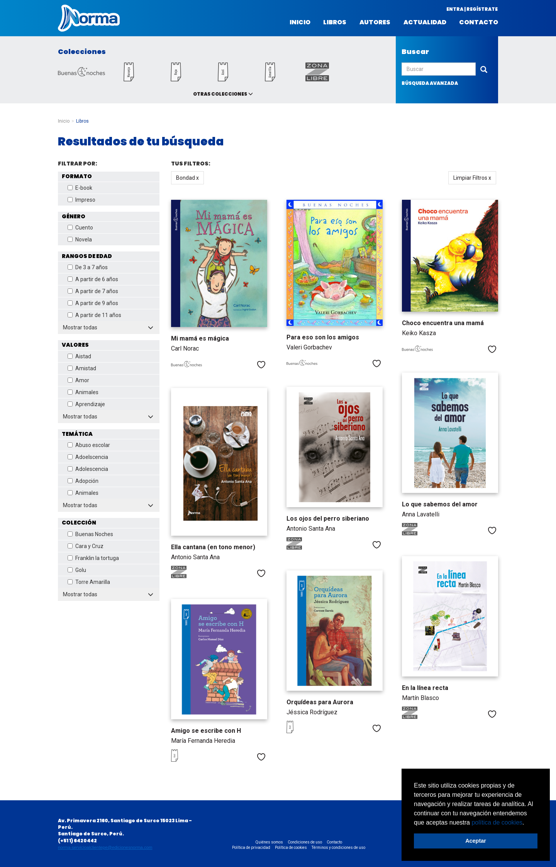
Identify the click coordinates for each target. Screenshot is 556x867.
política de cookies (496, 822)
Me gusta (261, 364)
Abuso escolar (89, 445)
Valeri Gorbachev (309, 347)
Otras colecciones (220, 94)
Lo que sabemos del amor (440, 504)
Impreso (81, 200)
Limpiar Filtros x (472, 178)
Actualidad (424, 22)
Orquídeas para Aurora (319, 702)
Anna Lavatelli (420, 514)
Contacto (478, 22)
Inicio (300, 22)
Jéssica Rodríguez (311, 712)
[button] (527, 823)
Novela (80, 239)
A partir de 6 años (93, 279)
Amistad (82, 368)
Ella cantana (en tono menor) (213, 547)
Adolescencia (88, 469)
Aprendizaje (86, 404)
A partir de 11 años (94, 315)
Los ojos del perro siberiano (327, 518)
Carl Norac (185, 348)
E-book (80, 188)
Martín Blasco (420, 698)
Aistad (79, 356)
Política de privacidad (251, 847)
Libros (334, 22)
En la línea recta (425, 688)
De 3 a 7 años (88, 267)
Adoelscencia (88, 457)
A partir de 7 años (93, 291)
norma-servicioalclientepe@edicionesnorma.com (105, 847)
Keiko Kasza (419, 333)
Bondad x (187, 178)
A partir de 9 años (93, 303)
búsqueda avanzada (430, 83)
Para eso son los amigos (322, 337)
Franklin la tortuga (93, 558)
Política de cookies (291, 847)
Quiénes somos (269, 842)
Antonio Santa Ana (310, 528)
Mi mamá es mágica (200, 338)
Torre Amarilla (89, 582)
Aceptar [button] (475, 841)
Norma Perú (89, 18)
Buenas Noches (90, 534)
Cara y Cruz (85, 546)
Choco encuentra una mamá (443, 323)
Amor (78, 380)
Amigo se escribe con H (206, 730)
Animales (83, 392)
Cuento (80, 227)
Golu (77, 570)
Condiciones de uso (305, 842)
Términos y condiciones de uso (338, 847)
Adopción (83, 481)
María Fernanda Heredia (203, 740)
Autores (374, 22)
